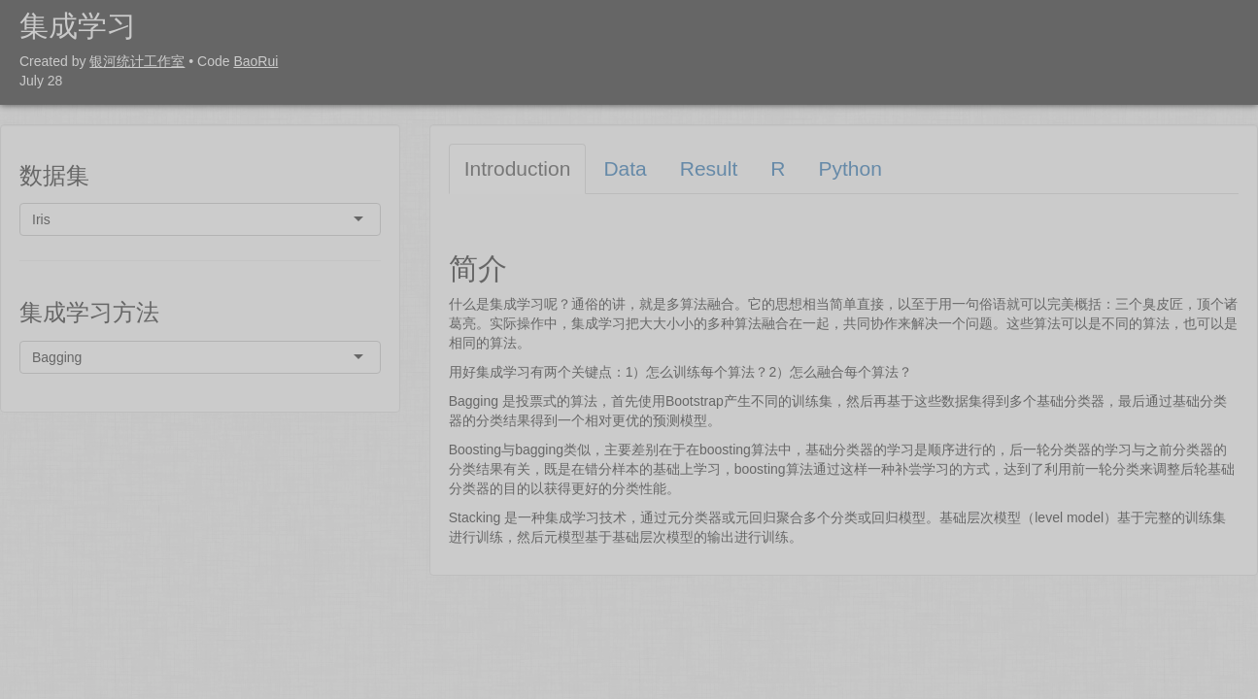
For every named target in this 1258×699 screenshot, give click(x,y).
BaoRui (255, 61)
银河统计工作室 (137, 61)
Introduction (517, 168)
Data (624, 168)
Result (709, 168)
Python (849, 168)
